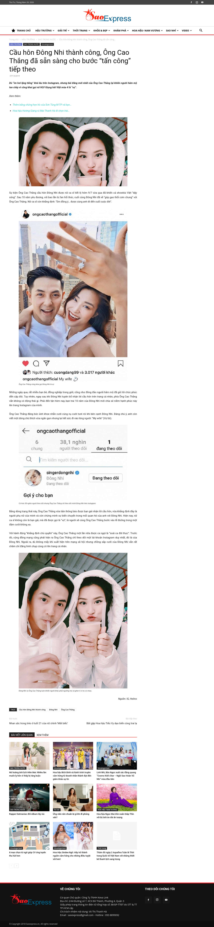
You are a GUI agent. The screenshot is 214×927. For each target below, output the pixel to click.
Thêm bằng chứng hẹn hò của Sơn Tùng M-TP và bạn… (42, 104)
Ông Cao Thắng (68, 709)
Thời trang (81, 30)
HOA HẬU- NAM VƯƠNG (147, 30)
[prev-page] (11, 866)
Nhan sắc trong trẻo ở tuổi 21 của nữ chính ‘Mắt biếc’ (38, 723)
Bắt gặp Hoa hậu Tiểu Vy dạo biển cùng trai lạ (112, 723)
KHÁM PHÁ (121, 30)
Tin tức (57, 810)
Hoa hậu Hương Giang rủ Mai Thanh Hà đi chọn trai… (41, 110)
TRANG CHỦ (21, 30)
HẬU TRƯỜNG (44, 30)
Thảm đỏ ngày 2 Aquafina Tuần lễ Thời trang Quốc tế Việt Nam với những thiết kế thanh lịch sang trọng (115, 855)
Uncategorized (47, 44)
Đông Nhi (53, 709)
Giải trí (64, 30)
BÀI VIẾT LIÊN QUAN (22, 735)
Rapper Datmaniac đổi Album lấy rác (26, 814)
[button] (201, 30)
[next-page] (17, 866)
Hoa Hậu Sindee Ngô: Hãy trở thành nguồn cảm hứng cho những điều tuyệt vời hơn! (71, 855)
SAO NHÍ (172, 30)
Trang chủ (14, 39)
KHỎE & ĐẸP (101, 30)
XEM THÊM (42, 735)
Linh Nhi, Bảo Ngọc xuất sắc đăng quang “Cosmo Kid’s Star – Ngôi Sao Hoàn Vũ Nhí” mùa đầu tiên (116, 775)
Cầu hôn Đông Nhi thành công (32, 709)
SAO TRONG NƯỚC (47, 39)
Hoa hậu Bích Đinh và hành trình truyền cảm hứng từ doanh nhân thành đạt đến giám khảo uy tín (72, 775)
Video (187, 30)
